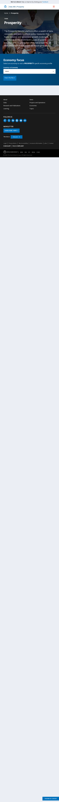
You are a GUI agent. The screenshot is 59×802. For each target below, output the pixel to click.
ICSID (38, 152)
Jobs (45, 143)
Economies (33, 106)
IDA (26, 152)
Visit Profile (9, 78)
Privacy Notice (13, 143)
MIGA (33, 152)
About (5, 100)
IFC (29, 152)
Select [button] (7, 71)
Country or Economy (10, 67)
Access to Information (36, 143)
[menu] (54, 6)
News (31, 100)
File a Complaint (18, 146)
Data (5, 103)
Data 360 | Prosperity (16, 7)
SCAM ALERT (7, 146)
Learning (6, 109)
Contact (51, 143)
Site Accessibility (23, 143)
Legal (5, 143)
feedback (45, 2)
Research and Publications (11, 106)
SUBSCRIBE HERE (11, 130)
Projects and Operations (37, 103)
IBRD (21, 152)
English (15, 137)
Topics (32, 109)
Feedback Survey (51, 798)
